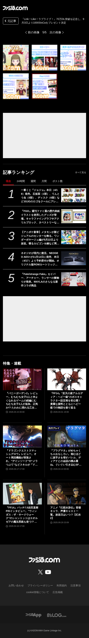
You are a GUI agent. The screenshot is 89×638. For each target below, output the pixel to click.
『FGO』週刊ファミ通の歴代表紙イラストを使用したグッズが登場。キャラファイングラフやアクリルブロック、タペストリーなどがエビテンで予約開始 (40, 217)
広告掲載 (58, 592)
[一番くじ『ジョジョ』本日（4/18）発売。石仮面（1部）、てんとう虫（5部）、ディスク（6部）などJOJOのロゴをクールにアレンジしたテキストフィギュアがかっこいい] (73, 195)
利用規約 (62, 585)
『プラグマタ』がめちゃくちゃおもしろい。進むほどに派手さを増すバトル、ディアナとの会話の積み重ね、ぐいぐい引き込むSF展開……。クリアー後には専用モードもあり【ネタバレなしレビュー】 (66, 458)
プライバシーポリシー (40, 585)
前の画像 (33, 32)
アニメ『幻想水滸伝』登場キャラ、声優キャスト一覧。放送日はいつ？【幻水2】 (65, 513)
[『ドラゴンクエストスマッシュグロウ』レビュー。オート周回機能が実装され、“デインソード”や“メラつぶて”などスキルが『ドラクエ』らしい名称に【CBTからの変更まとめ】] (22, 436)
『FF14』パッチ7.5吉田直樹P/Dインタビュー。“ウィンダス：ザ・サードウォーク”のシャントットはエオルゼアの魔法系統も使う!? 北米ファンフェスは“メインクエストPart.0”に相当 (22, 515)
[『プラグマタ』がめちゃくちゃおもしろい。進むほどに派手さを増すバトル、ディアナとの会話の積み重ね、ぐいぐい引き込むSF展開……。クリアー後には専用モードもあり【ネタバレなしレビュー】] (66, 436)
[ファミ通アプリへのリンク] (33, 615)
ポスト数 (57, 181)
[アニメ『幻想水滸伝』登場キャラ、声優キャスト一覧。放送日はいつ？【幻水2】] (66, 493)
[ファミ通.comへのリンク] (15, 8)
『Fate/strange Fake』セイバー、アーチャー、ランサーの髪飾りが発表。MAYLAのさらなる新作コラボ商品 (40, 280)
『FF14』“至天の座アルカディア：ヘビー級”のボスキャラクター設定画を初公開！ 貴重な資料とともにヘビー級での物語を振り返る (66, 400)
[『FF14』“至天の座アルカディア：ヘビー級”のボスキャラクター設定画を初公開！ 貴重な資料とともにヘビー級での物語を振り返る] (66, 379)
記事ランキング (18, 172)
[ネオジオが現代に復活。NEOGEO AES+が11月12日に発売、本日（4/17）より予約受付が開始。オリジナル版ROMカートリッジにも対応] (73, 258)
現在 (8, 181)
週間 (33, 181)
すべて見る (80, 172)
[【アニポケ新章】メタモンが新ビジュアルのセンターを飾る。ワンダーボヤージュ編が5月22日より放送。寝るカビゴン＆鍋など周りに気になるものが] (73, 237)
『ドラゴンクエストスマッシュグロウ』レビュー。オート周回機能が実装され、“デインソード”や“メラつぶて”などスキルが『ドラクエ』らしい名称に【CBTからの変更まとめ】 (22, 458)
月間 (44, 181)
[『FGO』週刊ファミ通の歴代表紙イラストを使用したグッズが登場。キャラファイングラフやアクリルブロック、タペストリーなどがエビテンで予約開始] (73, 216)
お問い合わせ (16, 585)
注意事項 (75, 585)
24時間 (21, 181)
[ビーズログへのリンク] (56, 615)
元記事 (10, 21)
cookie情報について (37, 592)
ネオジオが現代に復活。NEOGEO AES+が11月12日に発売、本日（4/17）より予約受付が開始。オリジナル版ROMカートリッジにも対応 (40, 259)
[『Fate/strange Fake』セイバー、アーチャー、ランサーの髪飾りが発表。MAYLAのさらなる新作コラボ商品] (73, 279)
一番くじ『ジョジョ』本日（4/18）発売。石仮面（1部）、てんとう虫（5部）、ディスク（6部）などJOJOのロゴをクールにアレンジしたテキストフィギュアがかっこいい (40, 196)
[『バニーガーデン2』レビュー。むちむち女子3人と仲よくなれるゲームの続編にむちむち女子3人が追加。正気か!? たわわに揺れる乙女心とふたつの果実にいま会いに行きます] (22, 379)
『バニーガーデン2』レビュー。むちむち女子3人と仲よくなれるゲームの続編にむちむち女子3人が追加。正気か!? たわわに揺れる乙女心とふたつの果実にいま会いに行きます (22, 400)
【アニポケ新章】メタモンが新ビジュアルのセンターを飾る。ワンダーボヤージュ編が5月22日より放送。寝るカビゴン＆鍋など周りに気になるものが (40, 238)
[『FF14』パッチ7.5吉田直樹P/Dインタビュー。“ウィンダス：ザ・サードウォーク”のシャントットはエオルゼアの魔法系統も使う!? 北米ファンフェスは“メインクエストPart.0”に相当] (22, 493)
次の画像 (55, 32)
